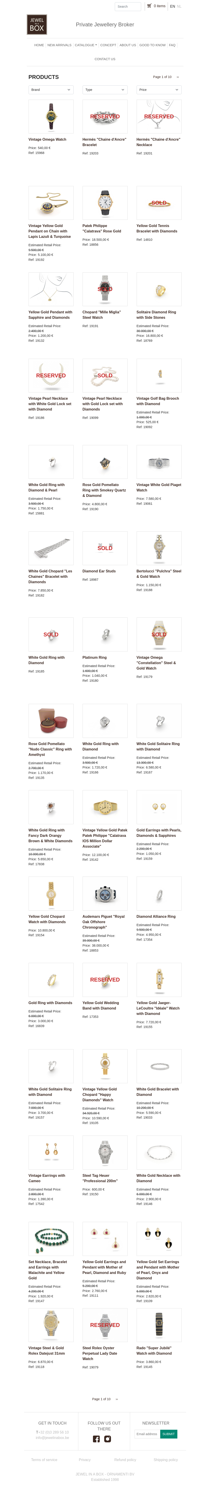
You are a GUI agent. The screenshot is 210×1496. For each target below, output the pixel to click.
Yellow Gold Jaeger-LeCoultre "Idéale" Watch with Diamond (158, 1008)
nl (179, 6)
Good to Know (153, 45)
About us (128, 45)
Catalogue (85, 45)
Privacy (84, 1460)
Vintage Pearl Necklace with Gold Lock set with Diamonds (103, 404)
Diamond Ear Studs (99, 571)
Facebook (98, 1439)
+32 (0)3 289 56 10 (53, 1432)
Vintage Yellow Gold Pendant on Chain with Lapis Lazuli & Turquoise (50, 231)
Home (39, 45)
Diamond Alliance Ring (156, 916)
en (172, 6)
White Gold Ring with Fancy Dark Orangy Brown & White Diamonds (51, 835)
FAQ (172, 45)
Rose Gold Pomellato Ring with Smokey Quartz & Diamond (104, 490)
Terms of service (44, 1460)
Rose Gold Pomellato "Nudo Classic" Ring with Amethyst (50, 749)
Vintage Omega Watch (47, 139)
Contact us (105, 59)
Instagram (109, 1439)
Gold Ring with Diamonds (50, 1003)
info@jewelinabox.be (52, 1438)
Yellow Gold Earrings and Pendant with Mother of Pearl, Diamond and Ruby (104, 1267)
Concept (108, 45)
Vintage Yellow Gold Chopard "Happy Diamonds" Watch (100, 1094)
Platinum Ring (95, 657)
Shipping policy (166, 1460)
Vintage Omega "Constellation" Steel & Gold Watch (156, 663)
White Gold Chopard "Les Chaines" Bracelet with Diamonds (50, 576)
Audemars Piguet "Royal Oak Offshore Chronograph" (104, 922)
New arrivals (59, 45)
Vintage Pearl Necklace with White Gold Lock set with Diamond (50, 404)
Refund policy (125, 1460)
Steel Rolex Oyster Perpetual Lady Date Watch (100, 1353)
